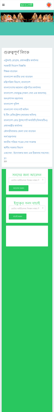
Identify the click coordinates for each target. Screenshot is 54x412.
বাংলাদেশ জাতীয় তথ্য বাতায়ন (18, 76)
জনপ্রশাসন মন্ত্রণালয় (13, 98)
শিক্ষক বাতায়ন (10, 71)
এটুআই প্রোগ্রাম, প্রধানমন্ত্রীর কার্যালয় (21, 60)
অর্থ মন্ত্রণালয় (10, 136)
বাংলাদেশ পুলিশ (11, 103)
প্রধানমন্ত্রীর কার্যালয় (13, 125)
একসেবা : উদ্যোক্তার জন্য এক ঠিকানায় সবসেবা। (26, 152)
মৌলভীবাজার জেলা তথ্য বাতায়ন (20, 131)
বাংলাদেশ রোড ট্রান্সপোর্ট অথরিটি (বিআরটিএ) (25, 120)
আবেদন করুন (18, 188)
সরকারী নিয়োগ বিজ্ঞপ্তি (15, 65)
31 (5, 158)
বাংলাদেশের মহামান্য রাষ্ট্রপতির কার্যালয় (22, 87)
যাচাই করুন (17, 216)
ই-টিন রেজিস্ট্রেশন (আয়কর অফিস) (20, 114)
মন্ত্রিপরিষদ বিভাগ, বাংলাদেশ (17, 82)
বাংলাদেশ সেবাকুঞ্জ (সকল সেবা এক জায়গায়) (25, 93)
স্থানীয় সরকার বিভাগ (13, 147)
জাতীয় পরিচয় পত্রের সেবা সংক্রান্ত (20, 142)
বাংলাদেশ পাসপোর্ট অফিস (16, 109)
